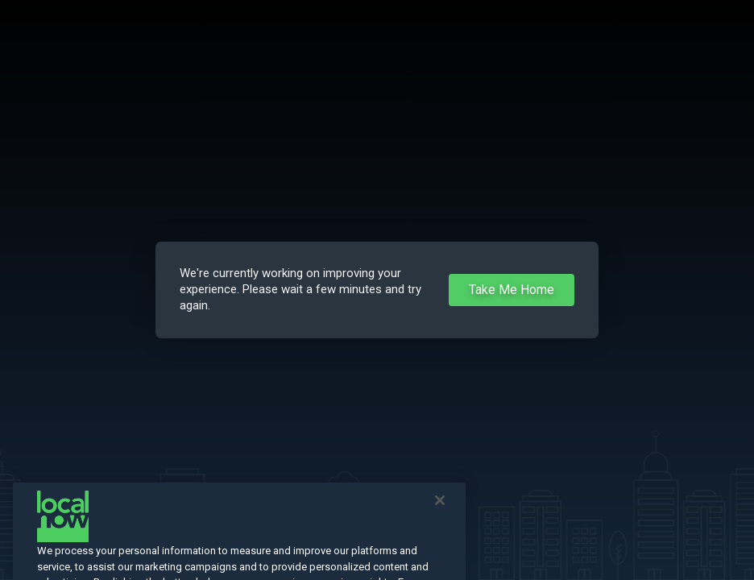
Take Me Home (511, 289)
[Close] (440, 508)
